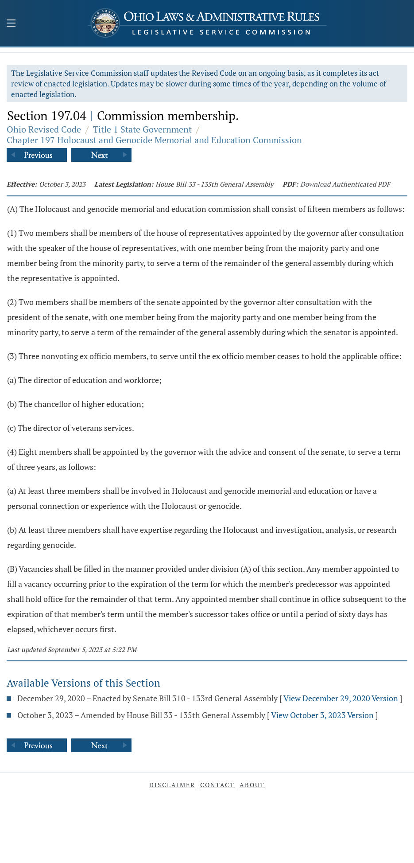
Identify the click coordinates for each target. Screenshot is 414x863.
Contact (217, 785)
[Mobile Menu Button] (11, 24)
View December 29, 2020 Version (340, 698)
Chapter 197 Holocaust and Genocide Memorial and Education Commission (154, 140)
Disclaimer (172, 785)
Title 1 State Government (142, 129)
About (252, 785)
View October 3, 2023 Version (322, 715)
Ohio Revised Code (44, 129)
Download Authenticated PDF (345, 184)
